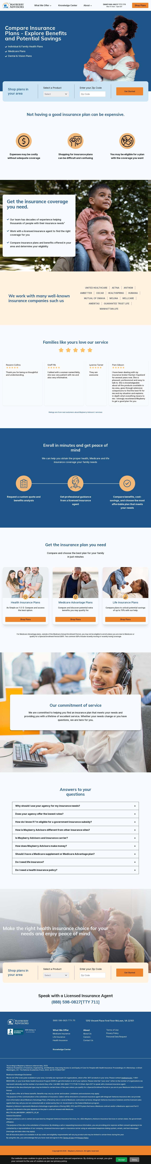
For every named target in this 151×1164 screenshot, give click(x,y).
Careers (87, 1044)
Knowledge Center (67, 5)
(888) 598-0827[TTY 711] (75, 1008)
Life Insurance (60, 1044)
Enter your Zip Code (91, 87)
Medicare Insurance (63, 1040)
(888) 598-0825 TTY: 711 (65, 1027)
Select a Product (52, 87)
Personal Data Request (115, 1044)
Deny (134, 1160)
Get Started (129, 91)
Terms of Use (110, 1036)
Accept (121, 1160)
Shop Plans (140, 5)
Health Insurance (61, 1047)
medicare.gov (126, 1086)
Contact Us (88, 1047)
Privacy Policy (111, 1040)
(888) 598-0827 (114, 4)
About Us (87, 1040)
